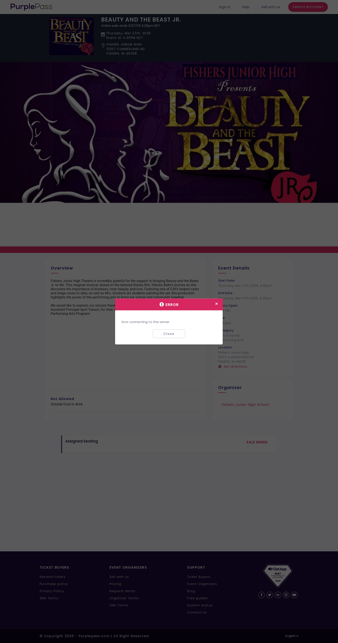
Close (168, 333)
